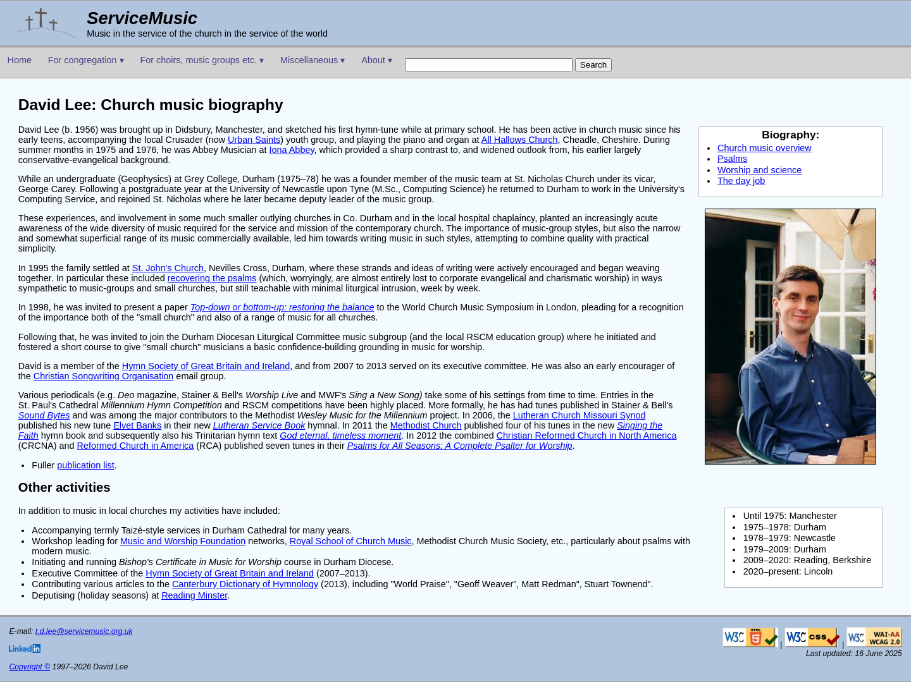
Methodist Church (426, 425)
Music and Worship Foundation (182, 541)
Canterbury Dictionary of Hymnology (245, 584)
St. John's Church (168, 268)
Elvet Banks (137, 425)
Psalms (732, 159)
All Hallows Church (519, 140)
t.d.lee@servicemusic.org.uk (84, 631)
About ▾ (376, 60)
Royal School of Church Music (351, 541)
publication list (85, 465)
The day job (741, 181)
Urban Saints (254, 140)
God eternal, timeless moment (340, 435)
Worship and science (759, 170)
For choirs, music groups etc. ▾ (202, 60)
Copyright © (29, 666)
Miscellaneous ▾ (312, 60)
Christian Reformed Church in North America (587, 435)
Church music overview (764, 148)
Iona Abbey (292, 150)
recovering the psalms (212, 278)
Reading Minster (194, 595)
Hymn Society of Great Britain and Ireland (206, 366)
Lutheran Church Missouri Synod (579, 415)
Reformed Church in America (135, 446)
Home (20, 60)
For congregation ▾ (86, 60)
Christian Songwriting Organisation (104, 376)
